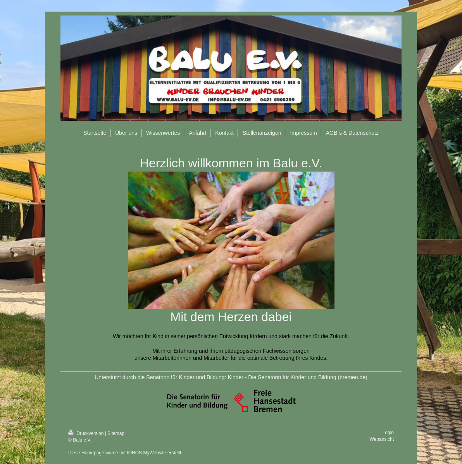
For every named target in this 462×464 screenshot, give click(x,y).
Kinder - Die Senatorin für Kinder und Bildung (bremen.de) (297, 377)
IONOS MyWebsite (146, 452)
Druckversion (86, 433)
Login (388, 432)
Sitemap (115, 433)
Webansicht (382, 439)
